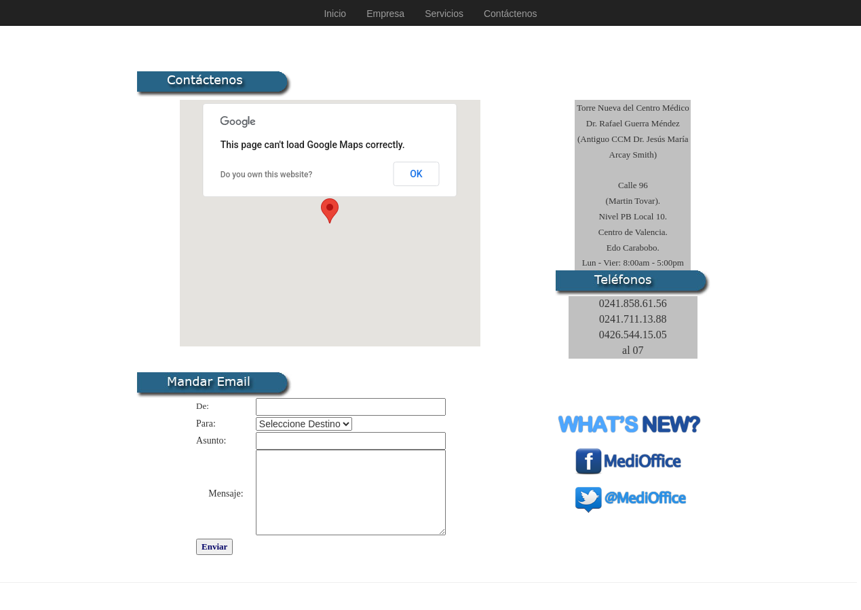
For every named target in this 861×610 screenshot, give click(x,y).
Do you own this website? (267, 174)
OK (416, 173)
